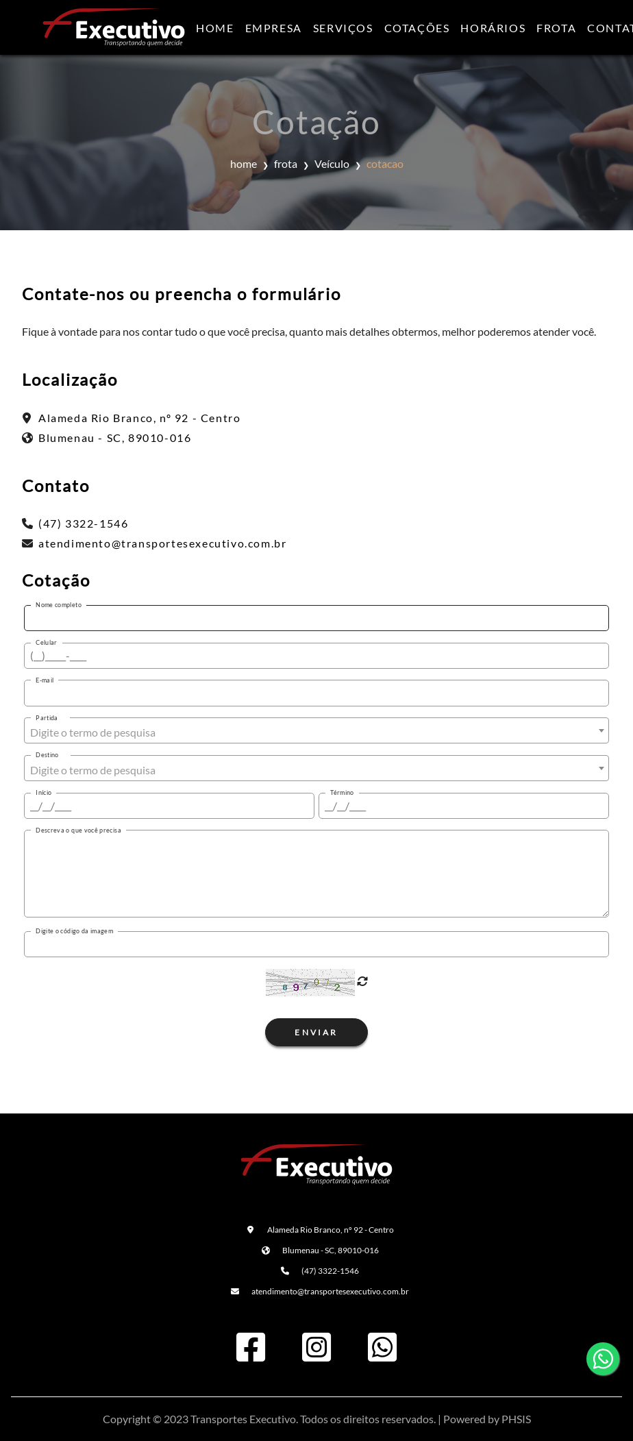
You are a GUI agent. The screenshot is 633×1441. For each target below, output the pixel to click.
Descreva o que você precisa (78, 830)
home (243, 163)
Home (215, 27)
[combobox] (316, 730)
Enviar (316, 1032)
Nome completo (59, 604)
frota (285, 163)
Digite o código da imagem (74, 931)
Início (43, 792)
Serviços (343, 27)
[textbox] (316, 732)
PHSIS (516, 1418)
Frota (556, 27)
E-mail (44, 680)
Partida (47, 718)
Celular (47, 642)
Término (342, 792)
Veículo (331, 163)
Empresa (273, 27)
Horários (492, 27)
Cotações (417, 27)
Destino (47, 755)
